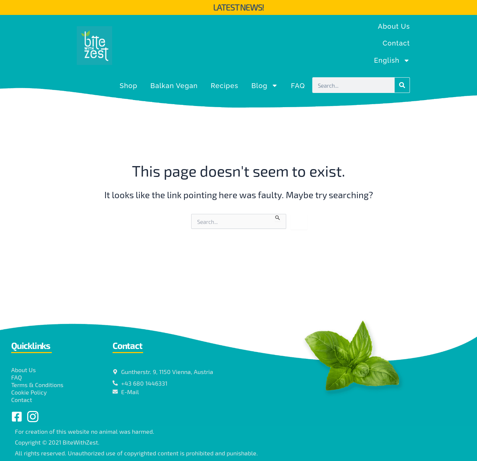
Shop (129, 86)
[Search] (402, 85)
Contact (396, 43)
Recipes (224, 86)
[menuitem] (392, 60)
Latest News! (238, 7)
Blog (264, 85)
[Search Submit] (278, 217)
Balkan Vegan (174, 86)
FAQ (298, 86)
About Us (394, 26)
